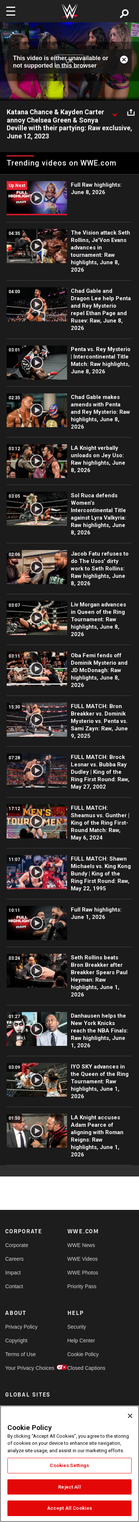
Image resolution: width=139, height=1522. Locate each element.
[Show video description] (114, 112)
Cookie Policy (83, 1354)
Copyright (16, 1340)
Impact (13, 1273)
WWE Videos (82, 1259)
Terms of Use (20, 1354)
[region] (69, 1463)
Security (76, 1327)
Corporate (16, 1245)
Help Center (81, 1340)
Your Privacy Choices (20, 1368)
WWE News (81, 1245)
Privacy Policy (20, 1327)
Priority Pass (82, 1286)
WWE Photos (82, 1273)
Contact (14, 1286)
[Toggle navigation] (11, 11)
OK (69, 61)
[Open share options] (131, 112)
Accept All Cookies (69, 1508)
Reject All (69, 1487)
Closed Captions (83, 1368)
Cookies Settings (69, 1465)
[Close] (130, 1416)
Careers (14, 1259)
